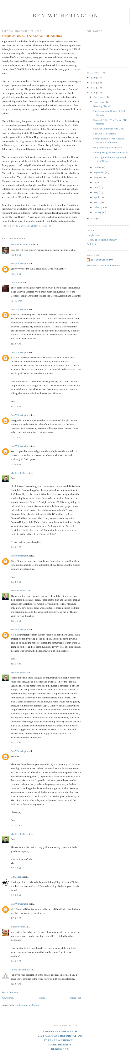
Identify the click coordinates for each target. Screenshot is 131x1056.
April (97, 197)
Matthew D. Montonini (22, 244)
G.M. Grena (17, 876)
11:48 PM (17, 300)
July (96, 182)
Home (42, 997)
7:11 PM (16, 437)
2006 (93, 92)
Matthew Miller (18, 473)
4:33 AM (16, 343)
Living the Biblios (20, 969)
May (96, 192)
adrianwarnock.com (60, 1031)
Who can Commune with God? (108, 128)
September (99, 172)
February (98, 207)
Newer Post (7, 997)
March (97, 202)
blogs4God (60, 1049)
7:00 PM (16, 254)
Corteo (34, 886)
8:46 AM (16, 547)
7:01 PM (16, 273)
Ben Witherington (66, 15)
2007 (93, 87)
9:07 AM (16, 742)
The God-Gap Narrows (104, 133)
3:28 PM (16, 581)
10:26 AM (17, 825)
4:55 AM (16, 918)
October (98, 167)
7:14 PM (16, 464)
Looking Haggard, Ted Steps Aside (110, 152)
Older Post (75, 997)
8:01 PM (16, 620)
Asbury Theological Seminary (102, 239)
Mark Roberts (60, 1044)
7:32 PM (16, 868)
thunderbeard (17, 926)
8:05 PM (16, 895)
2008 (93, 82)
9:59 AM (16, 983)
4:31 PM (16, 406)
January (98, 212)
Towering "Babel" (102, 106)
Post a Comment (10, 992)
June (96, 187)
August (98, 177)
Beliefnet (91, 244)
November (99, 102)
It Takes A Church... (60, 1040)
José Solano (17, 282)
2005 (93, 218)
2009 (93, 77)
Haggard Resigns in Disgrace (107, 147)
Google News (93, 235)
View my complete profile (103, 266)
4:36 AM (16, 663)
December (99, 97)
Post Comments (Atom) (28, 1004)
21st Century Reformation (60, 1035)
